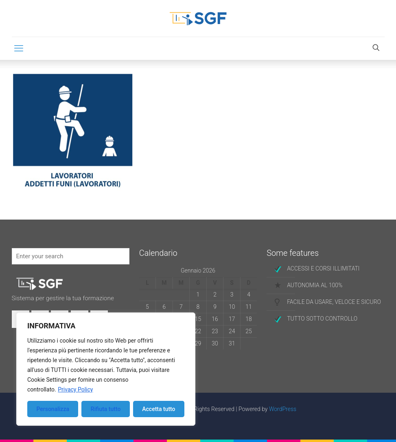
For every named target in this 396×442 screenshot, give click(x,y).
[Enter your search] (70, 256)
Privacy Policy (75, 389)
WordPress (282, 409)
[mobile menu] (19, 48)
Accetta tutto (158, 409)
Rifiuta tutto (106, 409)
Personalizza (52, 409)
